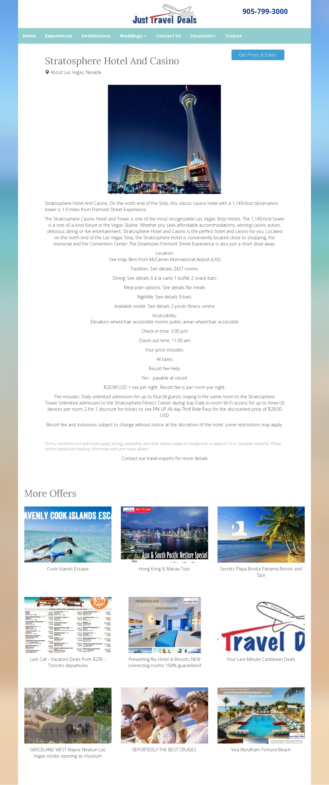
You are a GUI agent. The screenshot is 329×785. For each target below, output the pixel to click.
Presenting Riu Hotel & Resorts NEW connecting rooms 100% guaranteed (164, 632)
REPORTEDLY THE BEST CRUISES (164, 720)
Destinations (96, 36)
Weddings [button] (133, 36)
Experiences (58, 36)
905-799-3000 (265, 11)
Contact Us (168, 36)
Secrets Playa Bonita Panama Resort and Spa (261, 542)
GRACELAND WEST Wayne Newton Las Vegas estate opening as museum (68, 723)
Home (29, 36)
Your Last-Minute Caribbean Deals (261, 629)
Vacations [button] (203, 36)
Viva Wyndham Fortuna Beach (261, 720)
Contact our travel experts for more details (165, 458)
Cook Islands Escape (68, 539)
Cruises (233, 36)
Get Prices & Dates (258, 55)
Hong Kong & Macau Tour (164, 539)
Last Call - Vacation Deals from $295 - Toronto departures (68, 632)
